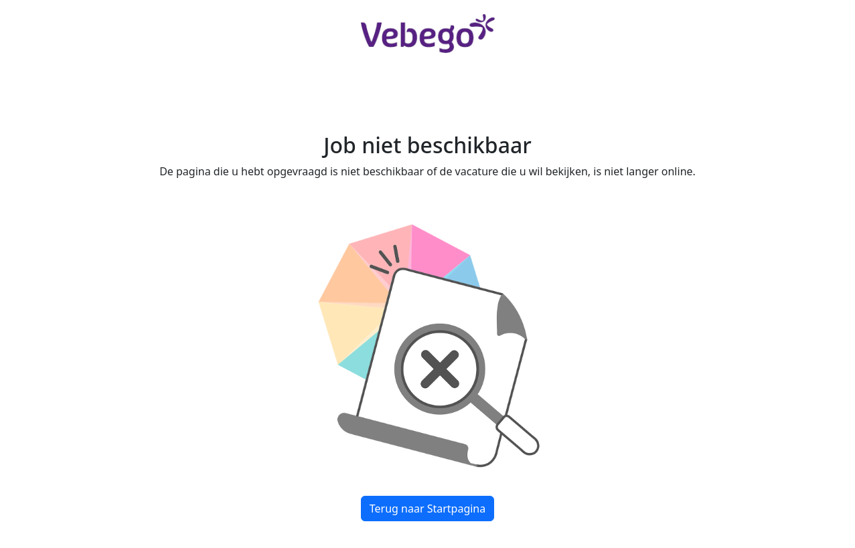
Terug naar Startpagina (427, 508)
